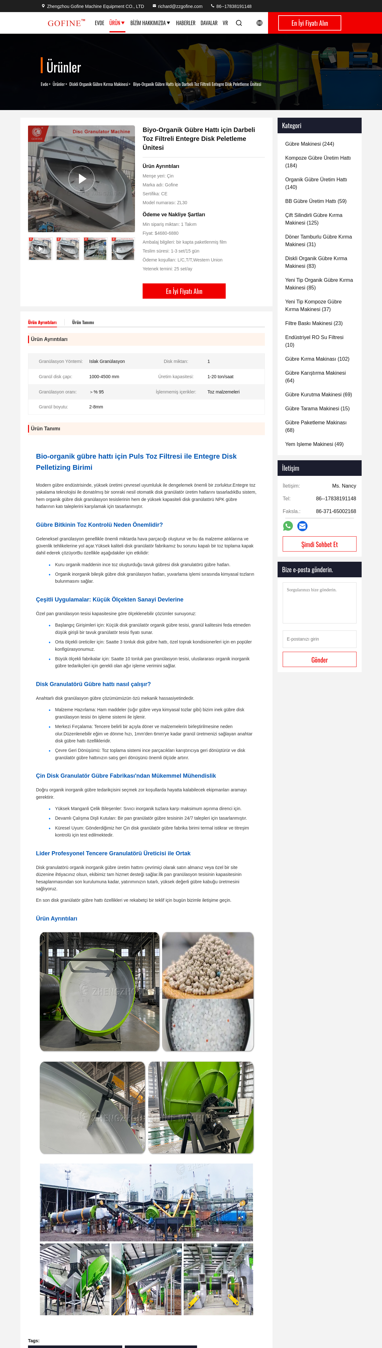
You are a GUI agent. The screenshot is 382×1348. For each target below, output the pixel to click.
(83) (316, 262)
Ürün (117, 23)
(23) (314, 323)
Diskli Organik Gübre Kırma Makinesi (98, 84)
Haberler (185, 23)
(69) (318, 394)
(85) (319, 283)
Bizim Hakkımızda (151, 23)
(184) (318, 161)
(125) (314, 219)
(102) (317, 359)
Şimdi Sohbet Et (319, 544)
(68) (316, 426)
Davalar (209, 23)
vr (225, 23)
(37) (313, 305)
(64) (315, 376)
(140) (316, 183)
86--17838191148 (230, 6)
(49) (314, 444)
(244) (309, 144)
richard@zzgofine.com (177, 6)
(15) (317, 408)
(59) (316, 201)
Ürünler (59, 84)
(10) (314, 341)
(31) (318, 240)
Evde (99, 23)
